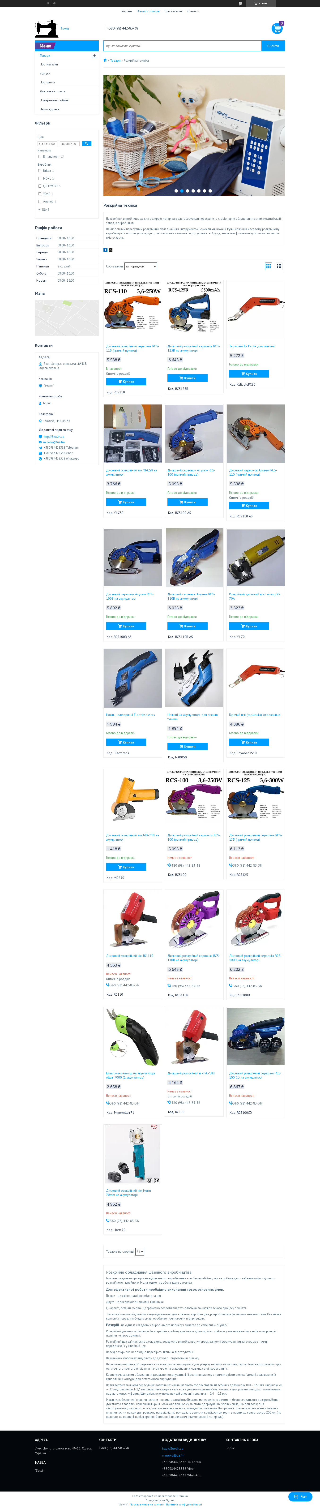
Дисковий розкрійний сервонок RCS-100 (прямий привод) (193, 837)
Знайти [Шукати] (273, 46)
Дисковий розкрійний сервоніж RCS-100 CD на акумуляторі (255, 1075)
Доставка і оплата (52, 91)
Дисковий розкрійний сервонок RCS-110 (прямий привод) (132, 348)
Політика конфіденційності (184, 1504)
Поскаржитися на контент (147, 1504)
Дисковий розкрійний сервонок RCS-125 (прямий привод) (255, 837)
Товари (115, 60)
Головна (126, 11)
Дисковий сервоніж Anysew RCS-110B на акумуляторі (191, 596)
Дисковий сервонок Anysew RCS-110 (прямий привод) (253, 472)
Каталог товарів (148, 11)
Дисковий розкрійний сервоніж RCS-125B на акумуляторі (193, 348)
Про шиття (47, 82)
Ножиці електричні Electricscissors (130, 715)
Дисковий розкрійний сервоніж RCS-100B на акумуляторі (255, 958)
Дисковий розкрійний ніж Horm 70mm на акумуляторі (128, 1192)
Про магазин (173, 11)
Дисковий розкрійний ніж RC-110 (129, 956)
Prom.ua (182, 1496)
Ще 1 (45, 209)
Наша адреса (49, 109)
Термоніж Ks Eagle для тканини (251, 346)
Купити (128, 381)
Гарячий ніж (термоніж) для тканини (254, 715)
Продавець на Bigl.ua (160, 1500)
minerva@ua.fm (54, 442)
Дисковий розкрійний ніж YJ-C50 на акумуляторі (131, 472)
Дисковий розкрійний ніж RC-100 (191, 1073)
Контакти (193, 11)
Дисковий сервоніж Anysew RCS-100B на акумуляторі (130, 596)
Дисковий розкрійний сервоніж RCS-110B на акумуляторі (193, 958)
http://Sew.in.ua (54, 437)
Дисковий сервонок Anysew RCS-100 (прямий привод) (191, 472)
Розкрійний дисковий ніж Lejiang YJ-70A (254, 596)
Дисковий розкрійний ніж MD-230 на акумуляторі (132, 837)
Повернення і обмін (54, 100)
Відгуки (45, 73)
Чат (300, 1497)
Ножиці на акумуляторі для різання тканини (192, 717)
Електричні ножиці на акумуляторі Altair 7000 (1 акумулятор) (130, 1075)
